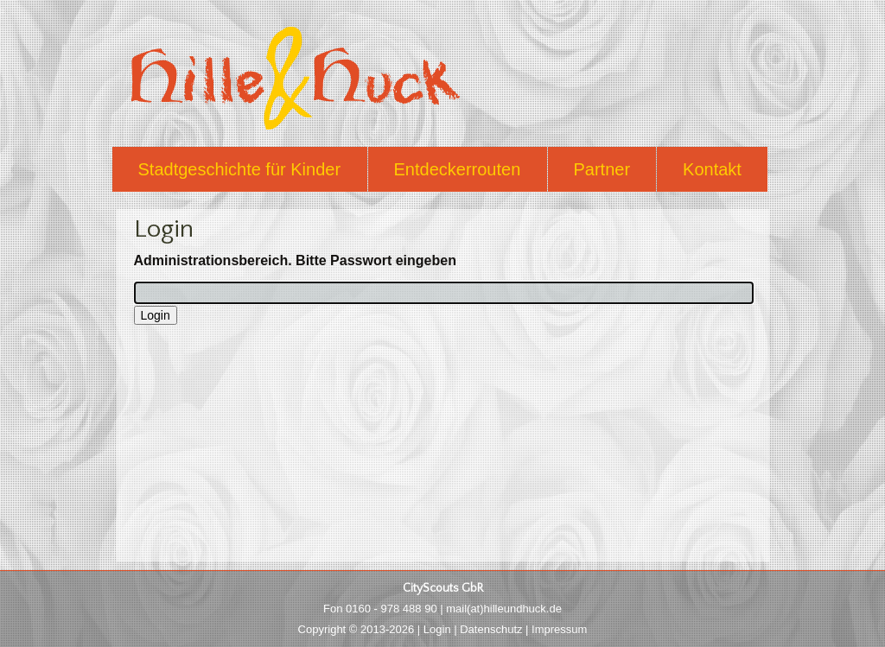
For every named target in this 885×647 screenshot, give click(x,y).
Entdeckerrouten (457, 169)
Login (437, 629)
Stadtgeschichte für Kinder (239, 169)
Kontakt (712, 169)
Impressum (559, 629)
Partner (602, 169)
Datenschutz (491, 629)
